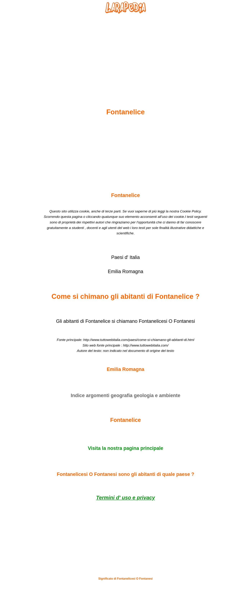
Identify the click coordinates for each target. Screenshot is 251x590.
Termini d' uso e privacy (125, 497)
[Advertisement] (125, 52)
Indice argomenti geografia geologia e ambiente (125, 395)
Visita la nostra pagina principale (125, 448)
